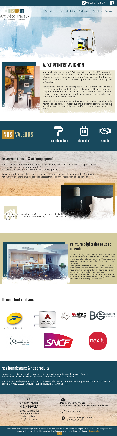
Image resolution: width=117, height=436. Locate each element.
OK (59, 433)
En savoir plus (94, 431)
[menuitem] (50, 11)
